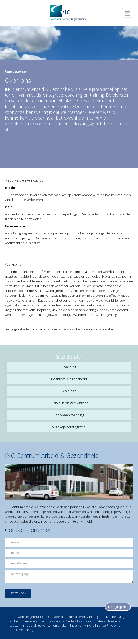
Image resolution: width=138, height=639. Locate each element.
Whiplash (69, 391)
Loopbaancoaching (69, 414)
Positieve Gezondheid (69, 379)
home (8, 72)
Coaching (69, 367)
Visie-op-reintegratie (69, 426)
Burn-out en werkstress (69, 403)
